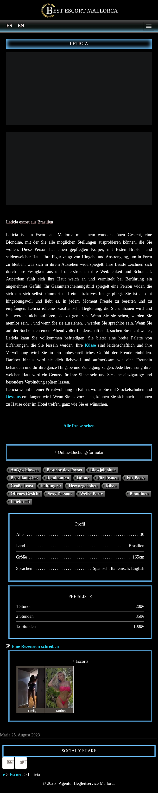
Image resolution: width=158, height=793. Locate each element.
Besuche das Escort (64, 470)
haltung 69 (51, 485)
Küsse (90, 345)
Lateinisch (20, 501)
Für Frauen (108, 477)
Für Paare (135, 477)
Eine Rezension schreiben (35, 646)
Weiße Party (91, 493)
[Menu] (148, 26)
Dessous (13, 396)
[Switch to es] (9, 25)
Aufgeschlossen (25, 470)
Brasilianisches (24, 477)
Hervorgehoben (83, 485)
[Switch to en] (20, 25)
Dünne (83, 477)
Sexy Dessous (60, 493)
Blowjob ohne (103, 470)
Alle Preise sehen (79, 425)
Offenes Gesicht (25, 493)
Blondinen (139, 493)
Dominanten (57, 477)
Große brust (22, 485)
